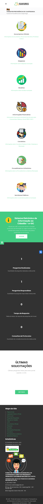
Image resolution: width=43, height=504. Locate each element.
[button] (2, 243)
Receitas (9, 428)
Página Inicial (10, 412)
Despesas (9, 426)
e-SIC (8, 422)
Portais (13, 11)
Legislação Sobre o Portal (14, 414)
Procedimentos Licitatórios (14, 434)
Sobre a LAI (10, 416)
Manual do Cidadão (12, 420)
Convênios (10, 432)
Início (8, 11)
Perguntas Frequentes (13, 418)
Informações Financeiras (13, 430)
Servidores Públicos (12, 436)
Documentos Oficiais (12, 424)
